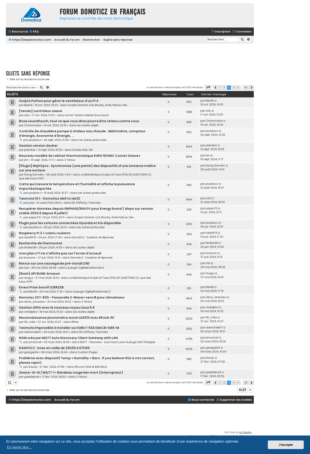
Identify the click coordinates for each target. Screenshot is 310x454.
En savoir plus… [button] (19, 447)
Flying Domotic (34, 174)
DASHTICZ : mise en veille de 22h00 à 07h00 (54, 348)
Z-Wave (69, 160)
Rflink (74, 322)
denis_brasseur (34, 301)
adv (26, 115)
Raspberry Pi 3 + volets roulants (45, 233)
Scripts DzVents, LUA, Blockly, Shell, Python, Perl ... (99, 105)
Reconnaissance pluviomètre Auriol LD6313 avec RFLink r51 (66, 317)
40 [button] (246, 87)
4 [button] (233, 87)
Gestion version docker (38, 145)
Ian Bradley (245, 432)
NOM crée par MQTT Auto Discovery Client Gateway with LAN (68, 338)
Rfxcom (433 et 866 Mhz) (91, 367)
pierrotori (30, 150)
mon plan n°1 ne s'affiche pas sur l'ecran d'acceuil (60, 253)
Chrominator (32, 125)
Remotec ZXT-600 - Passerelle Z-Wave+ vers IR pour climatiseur (72, 297)
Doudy (33, 367)
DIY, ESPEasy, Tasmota (86, 203)
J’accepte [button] (286, 444)
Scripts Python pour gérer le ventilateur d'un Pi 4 (58, 101)
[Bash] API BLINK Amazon (39, 273)
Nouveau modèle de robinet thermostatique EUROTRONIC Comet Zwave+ (79, 156)
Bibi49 (28, 105)
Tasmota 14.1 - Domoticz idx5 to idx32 (49, 198)
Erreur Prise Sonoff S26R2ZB (41, 287)
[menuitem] (34, 32)
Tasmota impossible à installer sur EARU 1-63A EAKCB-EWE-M (69, 328)
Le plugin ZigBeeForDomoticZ (85, 267)
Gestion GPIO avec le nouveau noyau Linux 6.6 (57, 307)
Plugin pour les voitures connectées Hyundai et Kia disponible (70, 223)
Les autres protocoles (93, 140)
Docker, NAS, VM (82, 150)
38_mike (29, 322)
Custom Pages (87, 352)
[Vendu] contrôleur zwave (40, 111)
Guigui (28, 278)
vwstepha (30, 312)
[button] (208, 87)
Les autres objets (88, 125)
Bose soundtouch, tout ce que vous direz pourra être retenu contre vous (79, 121)
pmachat (35, 342)
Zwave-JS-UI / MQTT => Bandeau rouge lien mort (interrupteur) (71, 372)
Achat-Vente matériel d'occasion (87, 115)
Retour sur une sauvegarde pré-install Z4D (54, 263)
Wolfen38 (30, 247)
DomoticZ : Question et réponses (93, 237)
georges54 (31, 352)
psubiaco (35, 140)
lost (26, 267)
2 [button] (224, 87)
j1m (26, 160)
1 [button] (219, 87)
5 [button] (238, 87)
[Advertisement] (129, 55)
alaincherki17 (32, 332)
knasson (30, 257)
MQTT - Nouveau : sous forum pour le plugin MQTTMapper (117, 342)
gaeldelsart (31, 377)
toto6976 (30, 237)
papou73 (34, 217)
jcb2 (31, 203)
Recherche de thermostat (40, 243)
